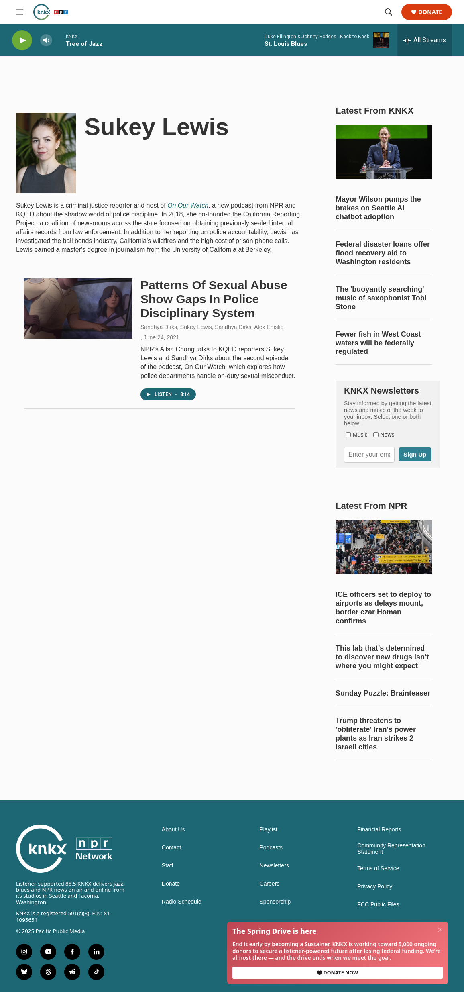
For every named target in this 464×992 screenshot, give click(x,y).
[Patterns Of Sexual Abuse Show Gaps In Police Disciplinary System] (78, 308)
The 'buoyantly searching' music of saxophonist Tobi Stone (381, 298)
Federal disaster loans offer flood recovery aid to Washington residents (383, 253)
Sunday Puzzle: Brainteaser (383, 693)
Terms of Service (378, 868)
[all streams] (424, 40)
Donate (430, 12)
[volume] (46, 40)
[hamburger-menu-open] (19, 12)
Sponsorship (275, 902)
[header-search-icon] (388, 12)
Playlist (268, 830)
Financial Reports (379, 830)
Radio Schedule (181, 902)
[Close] (440, 929)
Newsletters (274, 866)
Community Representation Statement (391, 849)
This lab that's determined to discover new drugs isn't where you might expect (382, 657)
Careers (270, 884)
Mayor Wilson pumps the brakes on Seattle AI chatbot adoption (378, 208)
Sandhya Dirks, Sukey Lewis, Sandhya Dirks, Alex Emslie (211, 327)
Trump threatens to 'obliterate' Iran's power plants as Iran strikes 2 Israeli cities (376, 733)
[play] (22, 40)
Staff (167, 866)
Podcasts (271, 848)
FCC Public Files (378, 905)
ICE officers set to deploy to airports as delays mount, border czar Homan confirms (383, 607)
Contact (171, 848)
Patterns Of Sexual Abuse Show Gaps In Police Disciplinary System (213, 299)
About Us (173, 830)
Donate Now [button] (337, 972)
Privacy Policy (374, 887)
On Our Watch (187, 205)
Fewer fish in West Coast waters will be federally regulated (378, 343)
